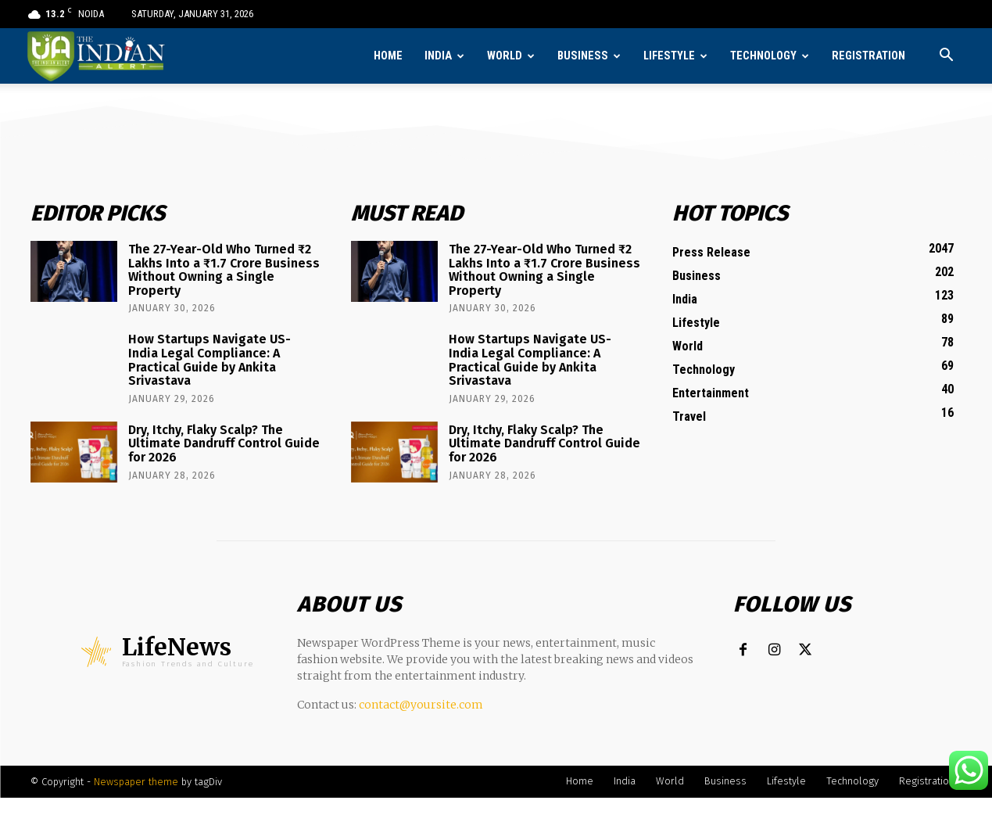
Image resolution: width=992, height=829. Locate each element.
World (504, 56)
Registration (868, 56)
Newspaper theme (136, 782)
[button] (946, 56)
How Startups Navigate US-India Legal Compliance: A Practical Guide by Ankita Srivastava (209, 360)
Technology (763, 56)
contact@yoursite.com (421, 705)
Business (582, 56)
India (438, 56)
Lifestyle (669, 56)
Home (388, 56)
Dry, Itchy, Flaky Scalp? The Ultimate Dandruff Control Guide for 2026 (224, 443)
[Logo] (97, 56)
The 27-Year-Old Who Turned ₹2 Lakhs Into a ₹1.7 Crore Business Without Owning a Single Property (224, 270)
